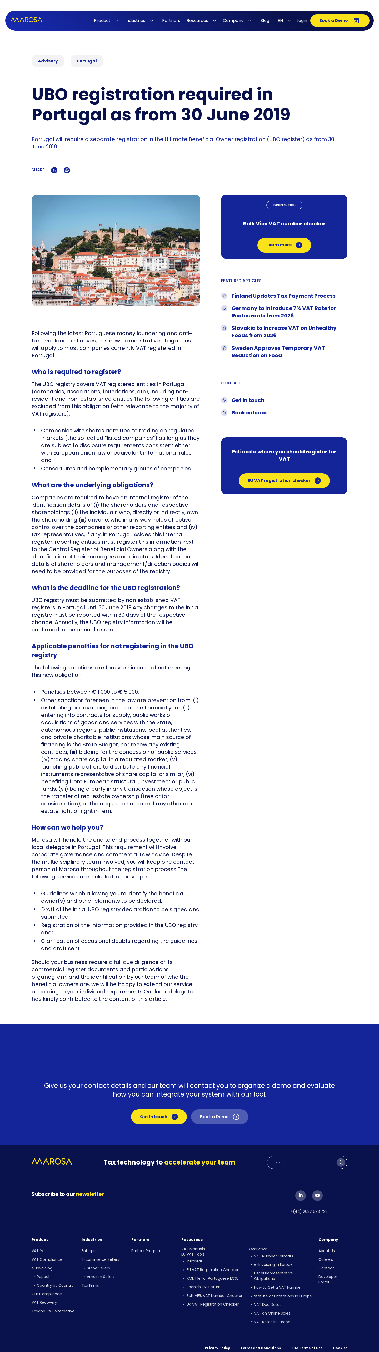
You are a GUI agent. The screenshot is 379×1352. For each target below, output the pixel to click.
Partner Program (146, 1249)
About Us (326, 1249)
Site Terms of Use (306, 1339)
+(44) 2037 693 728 (309, 1211)
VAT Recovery (44, 1295)
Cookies (340, 1339)
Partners (171, 20)
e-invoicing (42, 1264)
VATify (37, 1249)
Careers (325, 1257)
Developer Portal (327, 1275)
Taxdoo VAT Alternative (53, 1303)
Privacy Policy (217, 1339)
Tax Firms (90, 1280)
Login (302, 20)
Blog (264, 20)
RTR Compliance (47, 1287)
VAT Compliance (47, 1257)
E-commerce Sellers (100, 1257)
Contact (326, 1264)
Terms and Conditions (261, 1339)
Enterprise (91, 1249)
